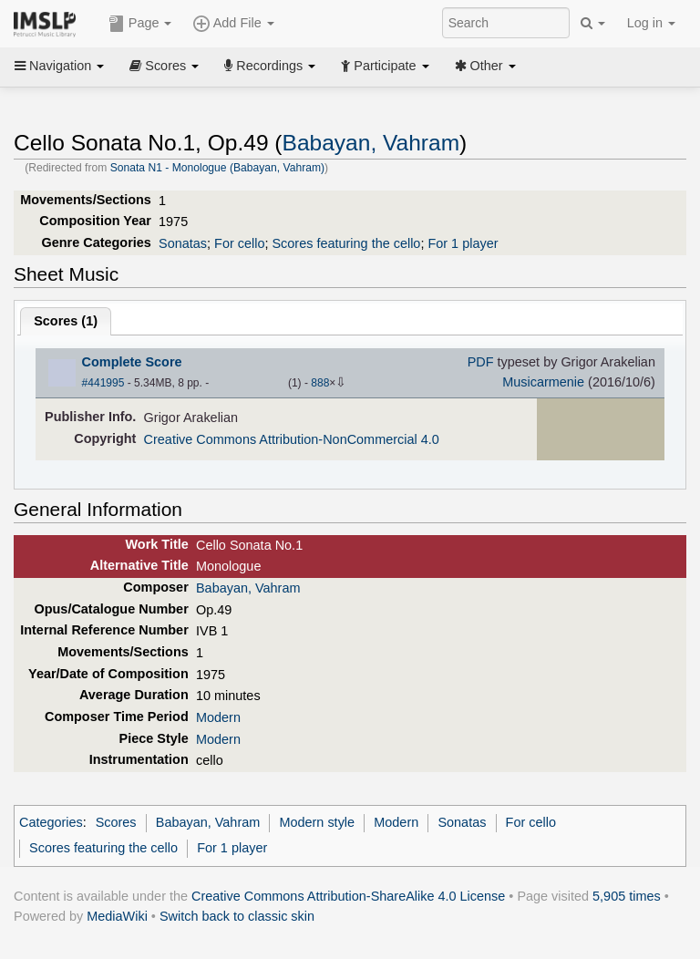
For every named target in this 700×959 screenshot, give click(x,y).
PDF (481, 362)
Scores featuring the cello (346, 243)
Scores (164, 65)
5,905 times (626, 896)
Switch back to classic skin (237, 916)
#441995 (103, 382)
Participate (384, 65)
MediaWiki (117, 916)
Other (485, 65)
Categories (51, 822)
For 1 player (462, 243)
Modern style (317, 822)
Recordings (269, 65)
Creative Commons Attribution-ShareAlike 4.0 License (348, 896)
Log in (651, 22)
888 (320, 382)
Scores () (66, 321)
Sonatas (183, 243)
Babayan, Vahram (371, 142)
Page (140, 23)
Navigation (59, 65)
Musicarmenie (543, 382)
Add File (233, 23)
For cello (239, 243)
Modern (218, 717)
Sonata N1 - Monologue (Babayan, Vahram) (217, 167)
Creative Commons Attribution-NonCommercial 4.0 (291, 439)
